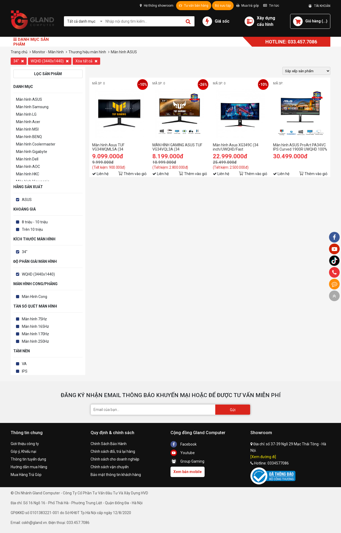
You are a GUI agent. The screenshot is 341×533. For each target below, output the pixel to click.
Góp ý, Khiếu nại (23, 451)
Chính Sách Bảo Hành (109, 444)
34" (18, 61)
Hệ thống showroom (156, 5)
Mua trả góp (247, 5)
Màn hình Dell (27, 159)
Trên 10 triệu (32, 229)
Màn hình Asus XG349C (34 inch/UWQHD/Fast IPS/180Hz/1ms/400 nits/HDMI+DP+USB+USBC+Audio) (240, 147)
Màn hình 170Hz (35, 334)
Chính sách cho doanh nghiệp (115, 459)
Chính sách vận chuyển (110, 467)
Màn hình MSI (27, 129)
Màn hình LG (26, 114)
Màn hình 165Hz (35, 326)
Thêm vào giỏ (135, 174)
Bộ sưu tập (223, 5)
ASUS (27, 199)
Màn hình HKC (27, 174)
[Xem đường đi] (263, 457)
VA (24, 364)
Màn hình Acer (28, 122)
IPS (24, 371)
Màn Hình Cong (34, 296)
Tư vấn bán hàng (193, 5)
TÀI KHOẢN (319, 6)
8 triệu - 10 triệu (35, 222)
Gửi (233, 410)
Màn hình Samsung (32, 107)
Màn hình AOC (28, 166)
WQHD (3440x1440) (50, 61)
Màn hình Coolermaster (35, 144)
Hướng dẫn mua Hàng (29, 467)
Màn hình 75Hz (34, 319)
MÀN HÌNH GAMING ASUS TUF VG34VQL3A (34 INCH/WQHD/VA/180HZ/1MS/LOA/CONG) (179, 147)
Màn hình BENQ (29, 137)
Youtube (182, 453)
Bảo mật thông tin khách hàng (116, 475)
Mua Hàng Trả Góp (26, 475)
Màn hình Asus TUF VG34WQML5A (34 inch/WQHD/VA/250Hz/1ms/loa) (119, 147)
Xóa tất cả (86, 61)
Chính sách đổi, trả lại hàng (113, 451)
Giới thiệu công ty (25, 444)
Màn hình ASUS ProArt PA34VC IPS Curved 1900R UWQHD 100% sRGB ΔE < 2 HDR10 (300, 147)
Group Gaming (187, 461)
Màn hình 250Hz (35, 341)
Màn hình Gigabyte (31, 152)
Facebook (183, 444)
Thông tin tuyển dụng (28, 459)
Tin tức (271, 5)
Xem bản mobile (187, 472)
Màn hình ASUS (29, 99)
